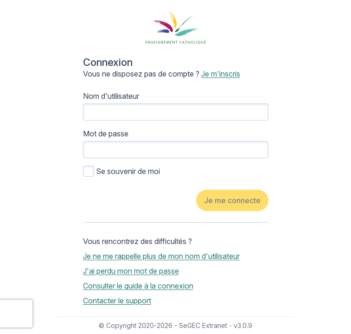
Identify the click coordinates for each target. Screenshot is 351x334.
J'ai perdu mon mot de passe (131, 271)
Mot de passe (105, 133)
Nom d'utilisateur (111, 96)
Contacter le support (117, 300)
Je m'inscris (220, 73)
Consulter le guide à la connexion (138, 285)
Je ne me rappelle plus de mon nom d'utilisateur (161, 256)
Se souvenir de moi (128, 171)
